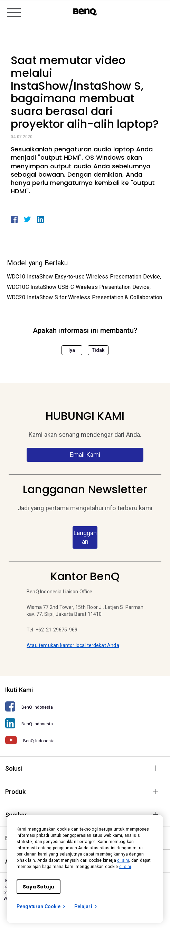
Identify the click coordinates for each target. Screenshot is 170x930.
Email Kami (85, 454)
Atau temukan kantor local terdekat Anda (73, 645)
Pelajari (86, 906)
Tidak (98, 350)
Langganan (85, 537)
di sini (123, 860)
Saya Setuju (38, 886)
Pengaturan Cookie (41, 906)
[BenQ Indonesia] (85, 706)
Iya (71, 350)
